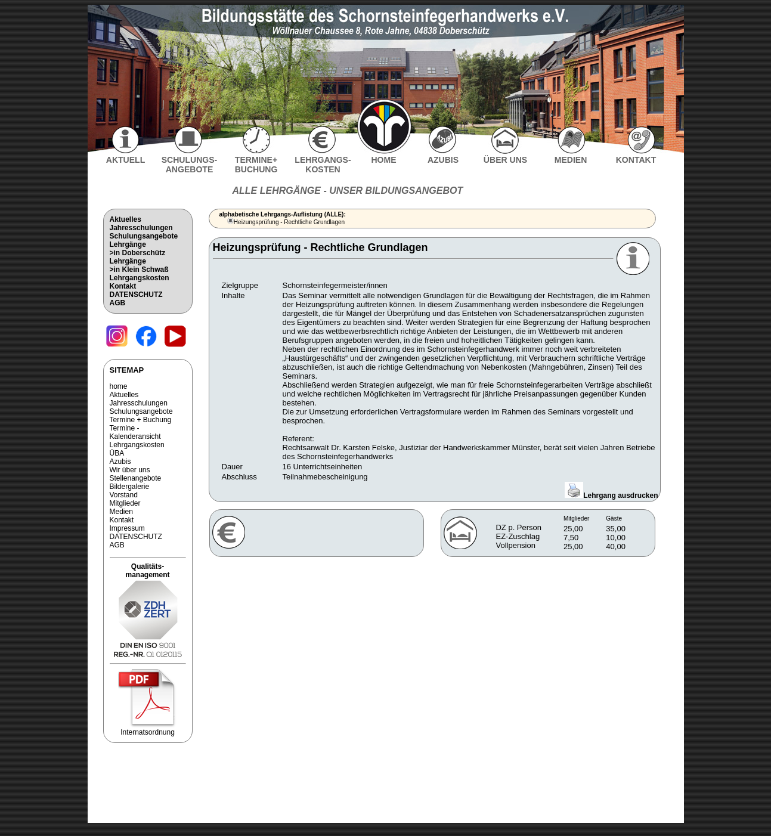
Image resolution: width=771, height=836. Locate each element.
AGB (118, 303)
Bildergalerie (130, 486)
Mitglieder (125, 503)
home (119, 386)
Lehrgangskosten (139, 278)
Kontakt (123, 286)
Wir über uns (130, 470)
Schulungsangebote (144, 236)
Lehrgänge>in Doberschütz (138, 248)
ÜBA (117, 453)
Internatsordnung (148, 729)
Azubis (120, 461)
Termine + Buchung (141, 420)
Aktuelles (125, 219)
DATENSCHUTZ (136, 294)
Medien (121, 511)
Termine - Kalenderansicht (135, 432)
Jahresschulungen (141, 228)
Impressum (127, 528)
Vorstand (124, 495)
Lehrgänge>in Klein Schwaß (139, 265)
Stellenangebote (136, 478)
